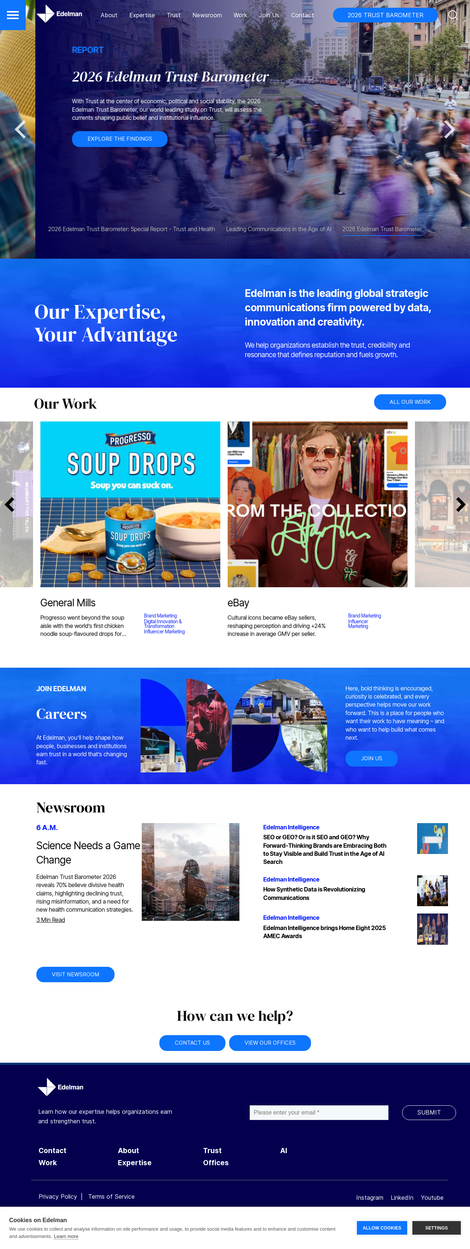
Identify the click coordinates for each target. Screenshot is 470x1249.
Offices (216, 1163)
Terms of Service (111, 1196)
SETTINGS (436, 1228)
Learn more (66, 1236)
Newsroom (207, 15)
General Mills (67, 604)
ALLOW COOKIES (382, 1228)
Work (240, 15)
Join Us (269, 15)
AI (283, 1150)
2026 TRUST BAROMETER (385, 15)
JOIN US (371, 758)
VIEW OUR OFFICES (270, 1042)
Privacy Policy (58, 1196)
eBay (237, 604)
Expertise (142, 15)
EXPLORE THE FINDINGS (194, 138)
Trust (174, 15)
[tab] (131, 225)
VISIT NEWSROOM (75, 974)
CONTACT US (192, 1042)
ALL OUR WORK (410, 401)
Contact (302, 15)
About (109, 15)
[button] (13, 15)
